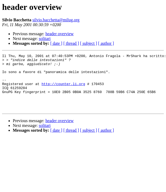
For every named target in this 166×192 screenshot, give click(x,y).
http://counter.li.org (63, 90)
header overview (59, 33)
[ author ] (106, 43)
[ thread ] (71, 43)
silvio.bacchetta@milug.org (56, 20)
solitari (45, 38)
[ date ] (56, 43)
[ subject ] (88, 43)
